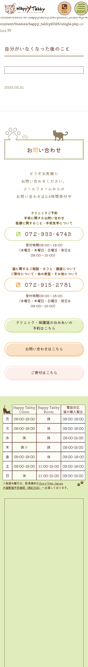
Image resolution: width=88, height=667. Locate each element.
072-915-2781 (48, 284)
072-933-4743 (48, 233)
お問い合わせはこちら (44, 348)
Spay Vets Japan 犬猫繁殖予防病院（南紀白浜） (33, 485)
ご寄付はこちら (44, 372)
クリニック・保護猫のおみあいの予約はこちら (44, 325)
